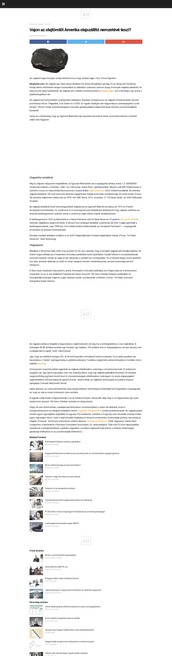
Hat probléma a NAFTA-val (56, 567)
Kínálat (47, 24)
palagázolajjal (107, 91)
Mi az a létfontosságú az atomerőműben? (63, 465)
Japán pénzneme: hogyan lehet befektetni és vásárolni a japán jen (73, 590)
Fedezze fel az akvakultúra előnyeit (60, 488)
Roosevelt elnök (128, 219)
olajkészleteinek (96, 190)
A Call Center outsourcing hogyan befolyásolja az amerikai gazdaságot (75, 512)
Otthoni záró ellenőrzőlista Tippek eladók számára (66, 653)
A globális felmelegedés (89, 410)
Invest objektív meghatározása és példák (62, 618)
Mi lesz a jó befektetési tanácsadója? (60, 555)
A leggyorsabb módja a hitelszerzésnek (61, 578)
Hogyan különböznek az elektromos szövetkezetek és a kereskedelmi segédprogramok (82, 453)
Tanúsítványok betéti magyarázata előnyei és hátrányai (68, 500)
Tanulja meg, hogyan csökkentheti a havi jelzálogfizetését (69, 630)
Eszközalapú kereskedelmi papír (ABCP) (62, 523)
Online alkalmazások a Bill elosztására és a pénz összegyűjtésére (73, 607)
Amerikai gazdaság (36, 24)
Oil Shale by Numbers (97, 421)
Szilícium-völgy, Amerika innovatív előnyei (62, 477)
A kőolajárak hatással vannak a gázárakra (62, 442)
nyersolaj (41, 363)
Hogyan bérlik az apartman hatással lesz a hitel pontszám (69, 642)
